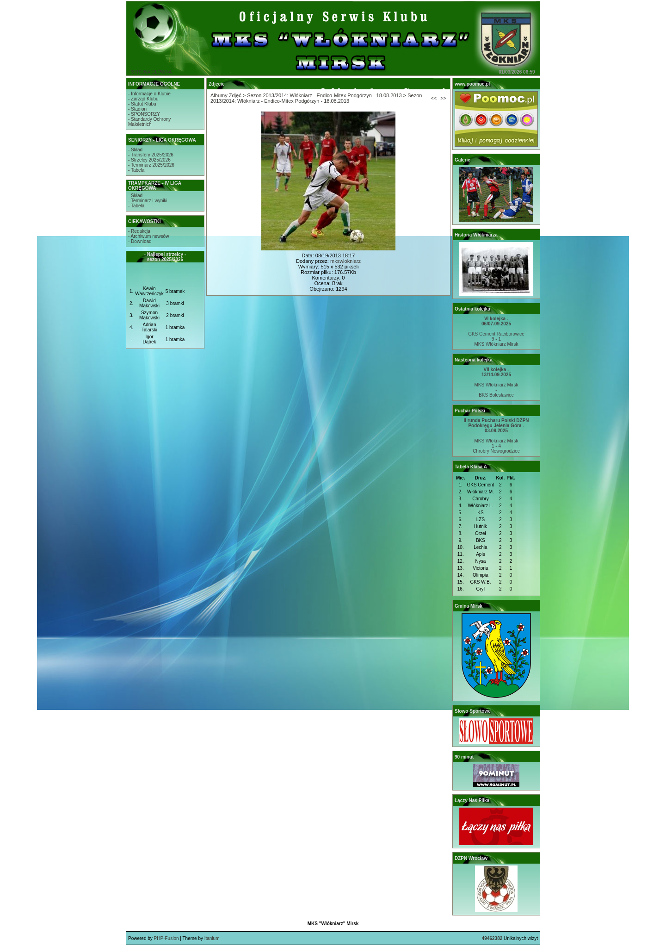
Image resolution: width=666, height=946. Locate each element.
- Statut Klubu (142, 103)
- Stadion (137, 109)
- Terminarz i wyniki (147, 200)
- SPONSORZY (144, 114)
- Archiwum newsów (148, 236)
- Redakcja (139, 231)
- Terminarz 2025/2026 (151, 165)
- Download (140, 241)
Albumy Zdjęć (225, 95)
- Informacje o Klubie (149, 93)
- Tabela (136, 170)
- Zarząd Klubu (143, 98)
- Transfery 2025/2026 (150, 154)
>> (443, 98)
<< (434, 98)
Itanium (212, 938)
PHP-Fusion (166, 938)
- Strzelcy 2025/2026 (149, 159)
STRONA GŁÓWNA (151, 72)
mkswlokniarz (345, 261)
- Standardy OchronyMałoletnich (149, 122)
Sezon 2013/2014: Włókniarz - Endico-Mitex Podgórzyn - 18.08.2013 (324, 95)
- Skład (135, 149)
